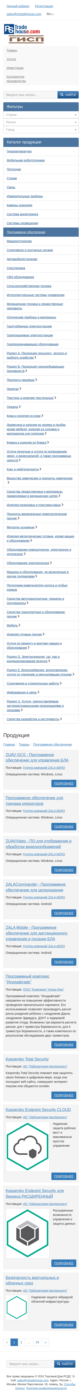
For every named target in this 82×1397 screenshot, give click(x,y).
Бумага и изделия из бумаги (26, 442)
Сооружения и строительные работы (33, 683)
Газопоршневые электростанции (30, 335)
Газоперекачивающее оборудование (33, 344)
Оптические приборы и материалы (31, 317)
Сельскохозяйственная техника (29, 286)
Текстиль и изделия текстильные (30, 398)
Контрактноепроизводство (16, 79)
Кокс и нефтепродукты (23, 469)
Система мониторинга (22, 214)
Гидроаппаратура (19, 151)
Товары (12, 50)
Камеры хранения (19, 205)
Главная (9, 744)
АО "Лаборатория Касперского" (45, 1066)
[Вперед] (45, 1342)
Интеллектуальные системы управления (36, 295)
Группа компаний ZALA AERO (44, 767)
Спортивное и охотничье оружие (30, 250)
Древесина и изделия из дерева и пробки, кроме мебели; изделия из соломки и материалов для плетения (36, 429)
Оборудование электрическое (28, 563)
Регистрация (44, 6)
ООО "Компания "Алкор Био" (43, 989)
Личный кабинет (18, 6)
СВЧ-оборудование (20, 277)
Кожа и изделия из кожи (24, 416)
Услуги (11, 59)
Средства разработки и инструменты (33, 719)
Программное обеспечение (26, 232)
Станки (12, 178)
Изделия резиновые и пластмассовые (34, 505)
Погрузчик (14, 169)
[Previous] (7, 1342)
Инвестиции (15, 68)
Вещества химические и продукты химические (40, 478)
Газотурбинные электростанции (29, 326)
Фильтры (15, 106)
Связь (11, 187)
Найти (68, 95)
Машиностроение (19, 241)
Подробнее (63, 783)
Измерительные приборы (25, 196)
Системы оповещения (22, 223)
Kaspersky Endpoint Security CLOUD (38, 1110)
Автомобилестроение (22, 259)
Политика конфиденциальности (46, 1388)
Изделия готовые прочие (24, 634)
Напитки (13, 389)
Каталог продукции (24, 142)
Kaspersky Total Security (27, 1059)
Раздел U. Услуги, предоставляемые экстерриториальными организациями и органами (35, 706)
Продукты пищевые (21, 380)
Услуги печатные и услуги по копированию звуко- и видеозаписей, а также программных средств (39, 456)
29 (37, 1342)
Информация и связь (22, 692)
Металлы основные (21, 527)
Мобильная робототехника (26, 160)
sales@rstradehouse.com (24, 14)
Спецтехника (16, 268)
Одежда (12, 407)
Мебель (12, 625)
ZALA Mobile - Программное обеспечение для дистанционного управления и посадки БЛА (36, 933)
